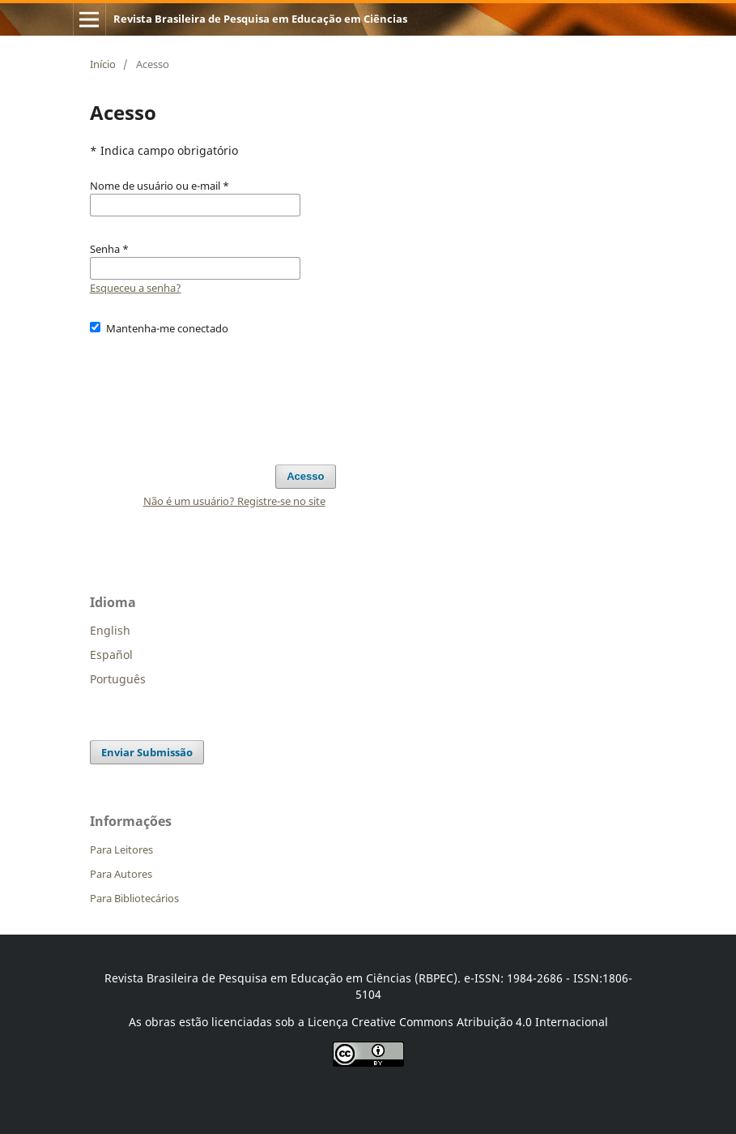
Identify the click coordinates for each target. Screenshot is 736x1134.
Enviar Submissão (147, 752)
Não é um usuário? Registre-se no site (234, 501)
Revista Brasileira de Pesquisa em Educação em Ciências (260, 18)
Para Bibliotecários (134, 898)
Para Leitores (121, 849)
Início (103, 64)
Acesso (305, 476)
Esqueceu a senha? (135, 287)
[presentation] (213, 392)
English (110, 630)
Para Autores (121, 874)
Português (118, 679)
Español (111, 654)
